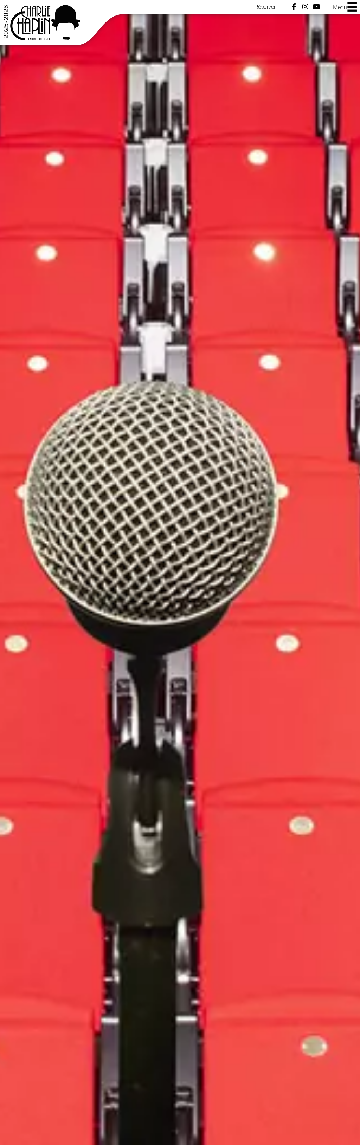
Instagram (305, 7)
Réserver (265, 7)
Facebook (294, 7)
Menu (345, 7)
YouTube (316, 7)
